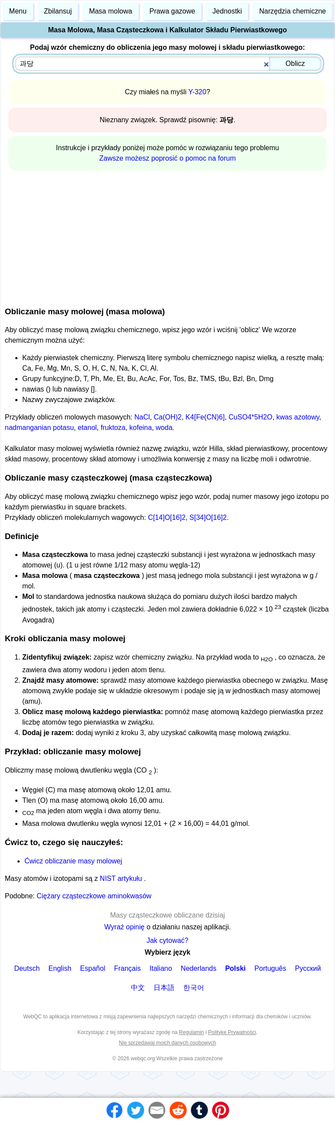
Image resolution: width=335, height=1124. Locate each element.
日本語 (164, 987)
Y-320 (197, 92)
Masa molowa (110, 11)
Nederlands (198, 968)
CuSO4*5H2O (251, 417)
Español (93, 968)
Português (270, 968)
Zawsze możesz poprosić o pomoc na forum (167, 158)
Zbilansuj (58, 11)
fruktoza (113, 427)
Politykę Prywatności (232, 1032)
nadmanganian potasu (39, 427)
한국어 (193, 987)
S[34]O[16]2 (207, 517)
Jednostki (227, 11)
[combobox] (168, 63)
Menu (18, 11)
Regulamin (191, 1032)
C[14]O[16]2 (166, 517)
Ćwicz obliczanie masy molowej (73, 861)
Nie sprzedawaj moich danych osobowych (167, 1043)
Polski (235, 968)
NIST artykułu (122, 878)
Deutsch (27, 968)
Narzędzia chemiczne (292, 11)
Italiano (161, 968)
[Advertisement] (167, 237)
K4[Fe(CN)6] (205, 417)
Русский (308, 968)
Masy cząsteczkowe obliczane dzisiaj (167, 915)
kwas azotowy (297, 417)
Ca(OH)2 (167, 417)
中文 (138, 987)
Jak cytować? (167, 940)
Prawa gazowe (172, 11)
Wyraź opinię (124, 927)
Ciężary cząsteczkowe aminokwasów (94, 896)
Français (127, 968)
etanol (87, 427)
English (59, 968)
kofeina (141, 427)
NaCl (142, 417)
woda (164, 427)
